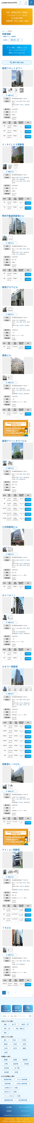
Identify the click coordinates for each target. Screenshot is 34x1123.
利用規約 (9, 1111)
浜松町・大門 (25, 1024)
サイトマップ (25, 1111)
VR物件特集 (7, 1083)
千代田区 (23, 1040)
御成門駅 (15, 1064)
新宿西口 (22, 325)
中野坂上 (22, 104)
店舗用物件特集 (8, 1100)
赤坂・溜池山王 (20, 1028)
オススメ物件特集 (22, 1079)
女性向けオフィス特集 (10, 1092)
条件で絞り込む (17, 62)
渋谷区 (15, 1044)
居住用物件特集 (22, 1100)
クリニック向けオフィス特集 (12, 1096)
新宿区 (6, 1044)
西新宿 (24, 101)
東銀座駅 (25, 1059)
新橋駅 (6, 1059)
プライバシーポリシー (25, 1107)
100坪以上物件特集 (21, 1083)
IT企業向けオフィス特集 (11, 1087)
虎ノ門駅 (17, 1068)
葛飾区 (24, 1048)
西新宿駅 (10, 31)
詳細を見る (28, 126)
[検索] (30, 1016)
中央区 (14, 1040)
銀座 (5, 1032)
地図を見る (10, 95)
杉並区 (24, 1044)
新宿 (17, 179)
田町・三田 (7, 1028)
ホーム (5, 31)
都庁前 (21, 177)
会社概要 (9, 1107)
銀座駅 (15, 1059)
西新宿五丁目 (23, 560)
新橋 (5, 1024)
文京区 (6, 1048)
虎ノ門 (14, 1024)
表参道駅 (6, 1072)
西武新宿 (20, 393)
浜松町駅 (6, 1068)
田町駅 (16, 1072)
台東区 (6, 1052)
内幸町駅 (26, 1064)
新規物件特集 (8, 1079)
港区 (5, 1040)
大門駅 (6, 1064)
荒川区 (15, 1048)
